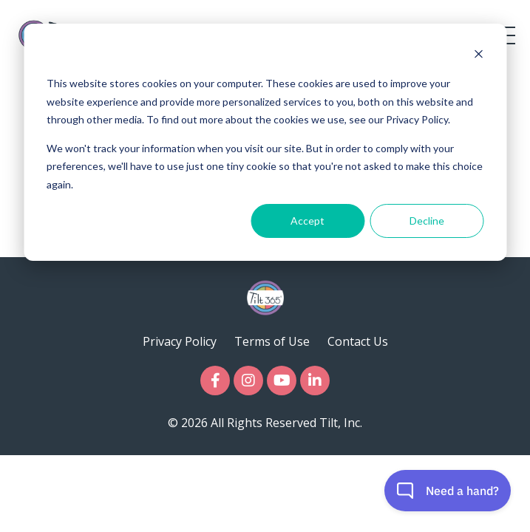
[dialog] (265, 142)
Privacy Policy (180, 341)
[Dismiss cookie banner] (478, 56)
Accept (308, 220)
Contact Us (357, 341)
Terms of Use (272, 341)
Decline (427, 220)
